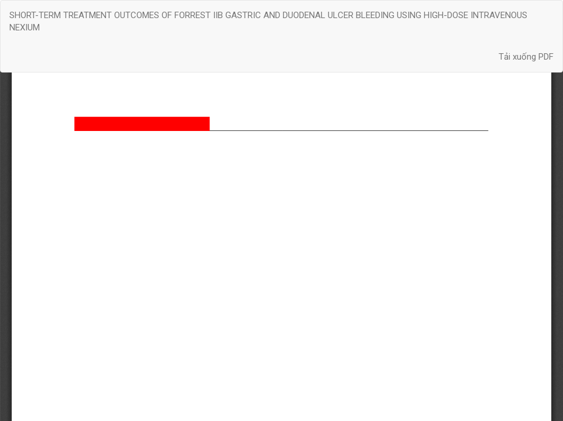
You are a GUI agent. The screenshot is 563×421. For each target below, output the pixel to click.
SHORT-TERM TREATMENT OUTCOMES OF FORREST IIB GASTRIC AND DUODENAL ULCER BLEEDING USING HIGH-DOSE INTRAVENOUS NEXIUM (268, 21)
